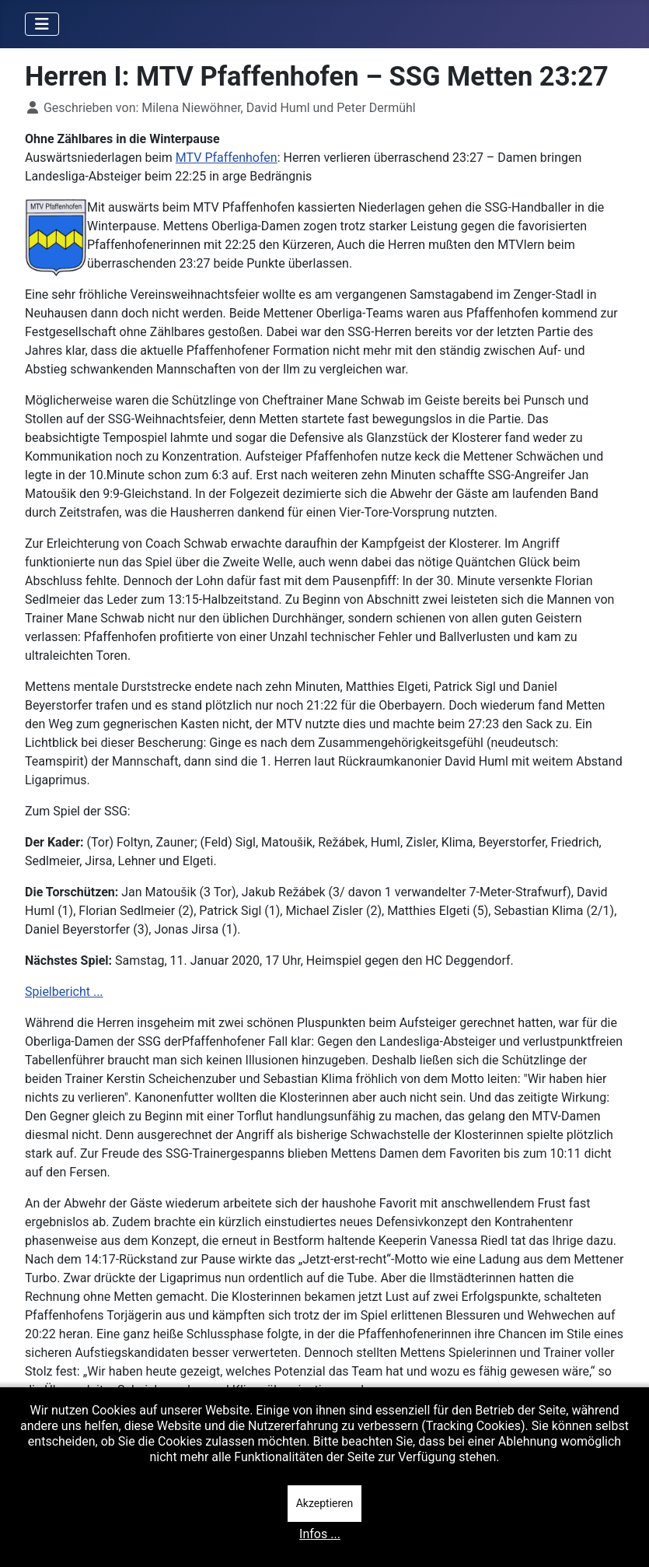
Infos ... (319, 1534)
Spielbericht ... (64, 991)
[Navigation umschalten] (42, 24)
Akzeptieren (325, 1503)
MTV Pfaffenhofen (226, 157)
